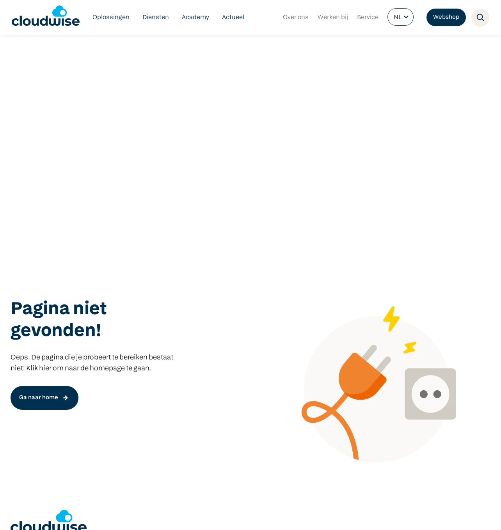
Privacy (116, 516)
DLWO (19, 327)
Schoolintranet (230, 364)
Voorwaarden (85, 516)
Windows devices (333, 327)
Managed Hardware (39, 364)
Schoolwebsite (230, 352)
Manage (121, 364)
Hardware (322, 302)
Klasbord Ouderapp (237, 314)
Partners (142, 516)
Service (367, 17)
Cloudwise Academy (40, 377)
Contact (168, 516)
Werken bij (333, 17)
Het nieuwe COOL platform (148, 327)
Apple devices (328, 352)
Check (119, 352)
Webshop (446, 17)
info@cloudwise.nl (37, 453)
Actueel (233, 17)
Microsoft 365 (228, 339)
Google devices (330, 339)
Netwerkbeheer (33, 339)
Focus (119, 377)
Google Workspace (236, 327)
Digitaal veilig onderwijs (44, 314)
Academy (195, 17)
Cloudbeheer (29, 352)
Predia (317, 314)
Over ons (296, 17)
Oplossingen (111, 17)
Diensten (155, 17)
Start (117, 339)
